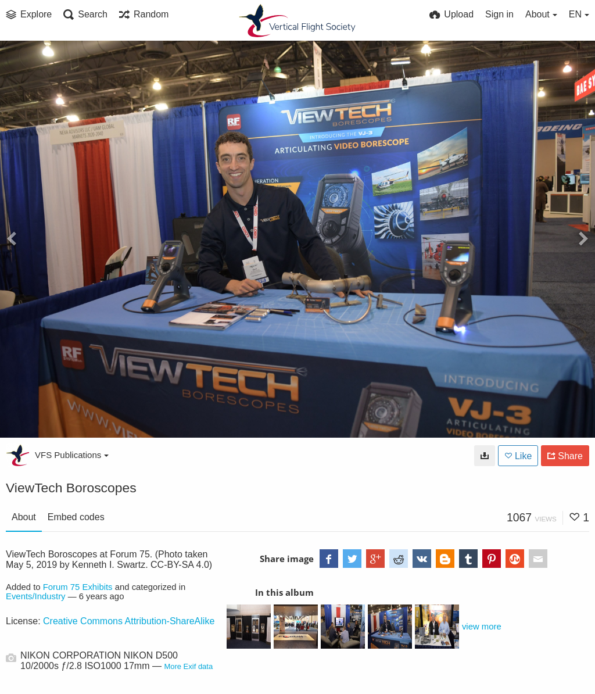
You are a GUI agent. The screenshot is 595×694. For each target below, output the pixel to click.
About (24, 517)
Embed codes (76, 517)
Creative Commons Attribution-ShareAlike (128, 621)
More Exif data (188, 666)
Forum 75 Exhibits (78, 587)
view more (481, 626)
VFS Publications (72, 455)
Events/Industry (36, 596)
